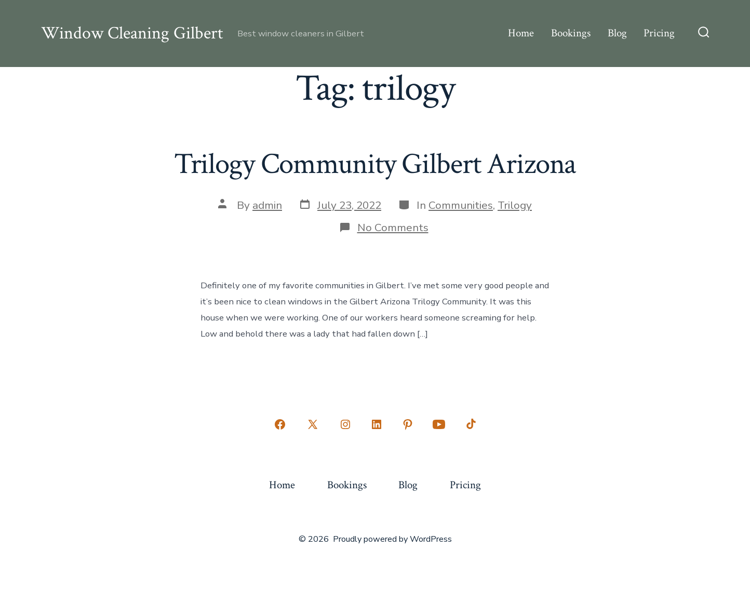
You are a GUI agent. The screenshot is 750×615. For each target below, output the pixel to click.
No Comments (392, 227)
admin (267, 205)
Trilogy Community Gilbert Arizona (375, 164)
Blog (617, 33)
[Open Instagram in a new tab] (345, 424)
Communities (460, 205)
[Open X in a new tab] (313, 424)
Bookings (571, 33)
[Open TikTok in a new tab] (470, 424)
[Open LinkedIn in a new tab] (376, 424)
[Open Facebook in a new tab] (279, 424)
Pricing (659, 33)
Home (521, 33)
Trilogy (515, 205)
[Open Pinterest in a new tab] (407, 424)
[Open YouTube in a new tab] (438, 424)
